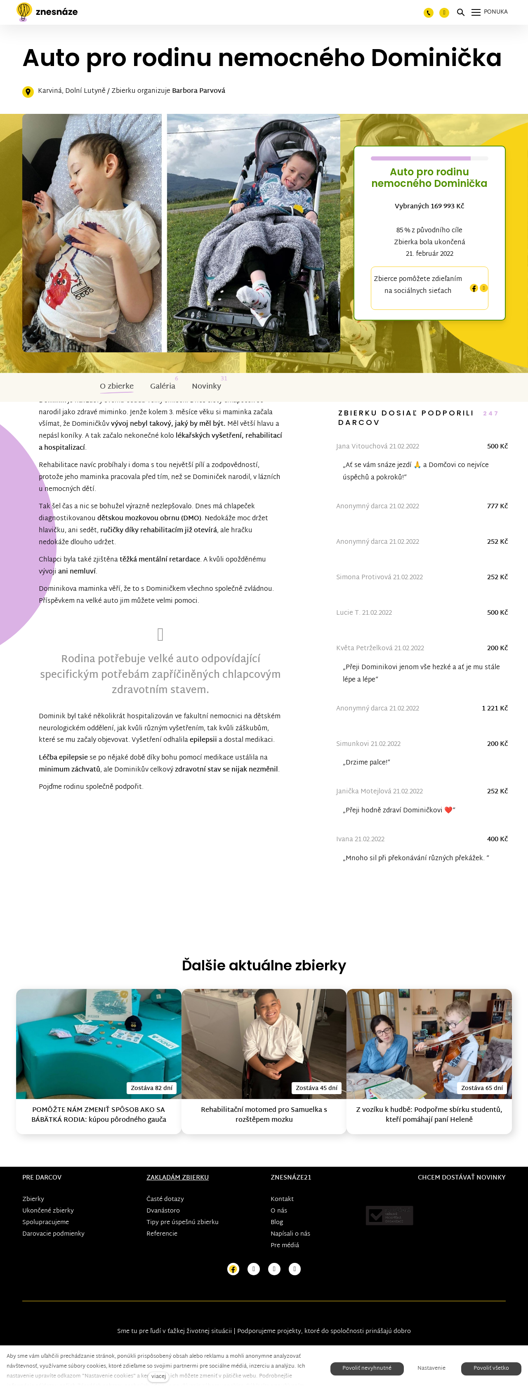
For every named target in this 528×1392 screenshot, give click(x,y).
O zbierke (117, 387)
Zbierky (33, 1199)
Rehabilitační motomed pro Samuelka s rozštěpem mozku (264, 1115)
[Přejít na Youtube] (274, 1269)
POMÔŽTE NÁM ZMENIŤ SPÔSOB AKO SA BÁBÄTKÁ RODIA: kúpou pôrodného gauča (98, 1115)
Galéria (162, 387)
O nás (279, 1211)
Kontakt (282, 1199)
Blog (277, 1222)
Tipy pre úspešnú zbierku (182, 1222)
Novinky (206, 387)
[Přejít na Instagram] (254, 1269)
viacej (158, 1377)
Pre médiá (285, 1245)
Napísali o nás (290, 1234)
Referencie (161, 1234)
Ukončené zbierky (48, 1211)
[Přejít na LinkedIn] (295, 1269)
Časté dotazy (165, 1199)
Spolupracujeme (45, 1222)
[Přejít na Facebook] (233, 1269)
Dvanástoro (163, 1211)
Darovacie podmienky (53, 1234)
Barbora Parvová (198, 91)
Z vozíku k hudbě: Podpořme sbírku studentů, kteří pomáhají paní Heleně (429, 1115)
